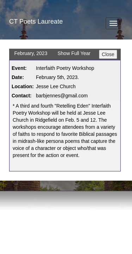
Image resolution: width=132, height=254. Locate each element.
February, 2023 (31, 53)
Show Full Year (73, 53)
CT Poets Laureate (36, 21)
